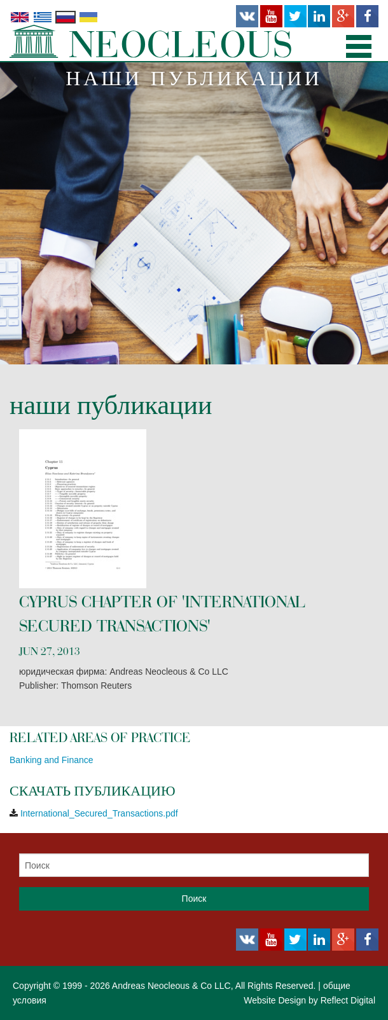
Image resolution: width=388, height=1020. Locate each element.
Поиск (194, 898)
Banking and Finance (52, 760)
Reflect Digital (348, 1000)
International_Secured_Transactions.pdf (99, 813)
